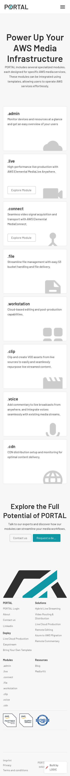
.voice (6, 699)
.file (5, 682)
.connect (8, 677)
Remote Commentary (47, 641)
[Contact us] (20, 538)
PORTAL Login (11, 608)
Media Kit (40, 671)
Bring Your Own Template (17, 649)
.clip (5, 694)
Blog (37, 665)
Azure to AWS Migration (48, 635)
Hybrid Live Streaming (47, 608)
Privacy (7, 765)
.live (5, 671)
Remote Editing (44, 629)
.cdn (5, 705)
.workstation (10, 688)
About (6, 614)
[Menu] (62, 7)
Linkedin (8, 626)
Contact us (9, 619)
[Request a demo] (46, 538)
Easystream (9, 644)
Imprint (7, 760)
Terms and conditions (15, 770)
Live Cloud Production (16, 638)
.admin (7, 665)
